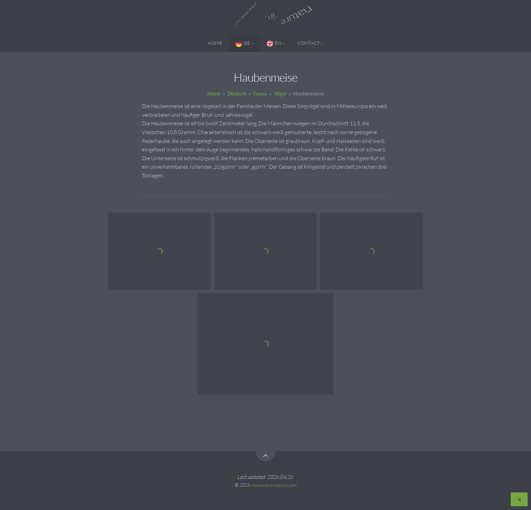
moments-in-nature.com (274, 485)
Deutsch (237, 93)
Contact (309, 43)
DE (242, 43)
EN (274, 43)
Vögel (280, 93)
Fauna (260, 93)
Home (215, 43)
